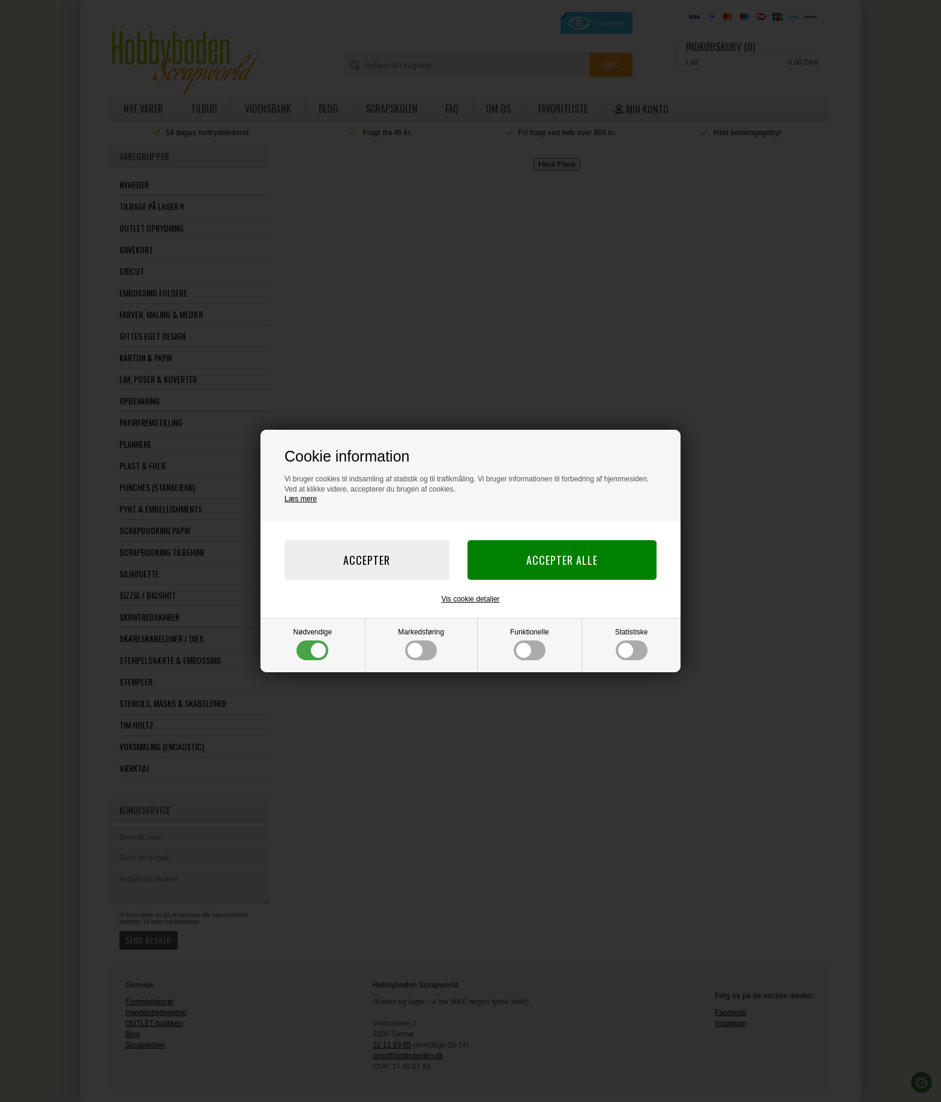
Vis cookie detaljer (470, 599)
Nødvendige (312, 644)
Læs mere (300, 499)
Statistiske (631, 644)
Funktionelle (529, 644)
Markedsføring (421, 644)
